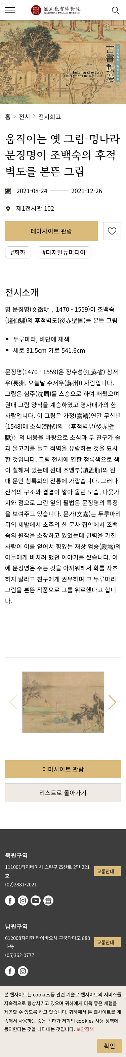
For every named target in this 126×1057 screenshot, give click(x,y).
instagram (23, 900)
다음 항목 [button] (112, 702)
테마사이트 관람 (51, 230)
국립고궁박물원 (55, 10)
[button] (99, 10)
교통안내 (105, 871)
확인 (109, 1045)
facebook (10, 900)
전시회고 (49, 116)
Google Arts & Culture (48, 900)
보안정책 (85, 1028)
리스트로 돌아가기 (63, 792)
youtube (36, 900)
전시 (24, 116)
